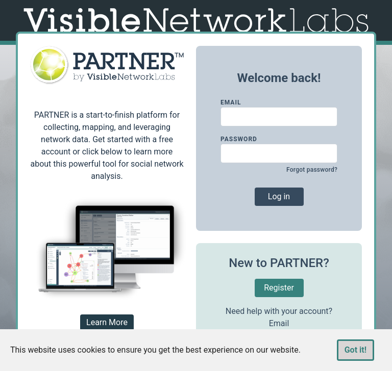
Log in (279, 196)
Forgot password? (311, 169)
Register (279, 288)
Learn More (107, 322)
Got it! (355, 350)
